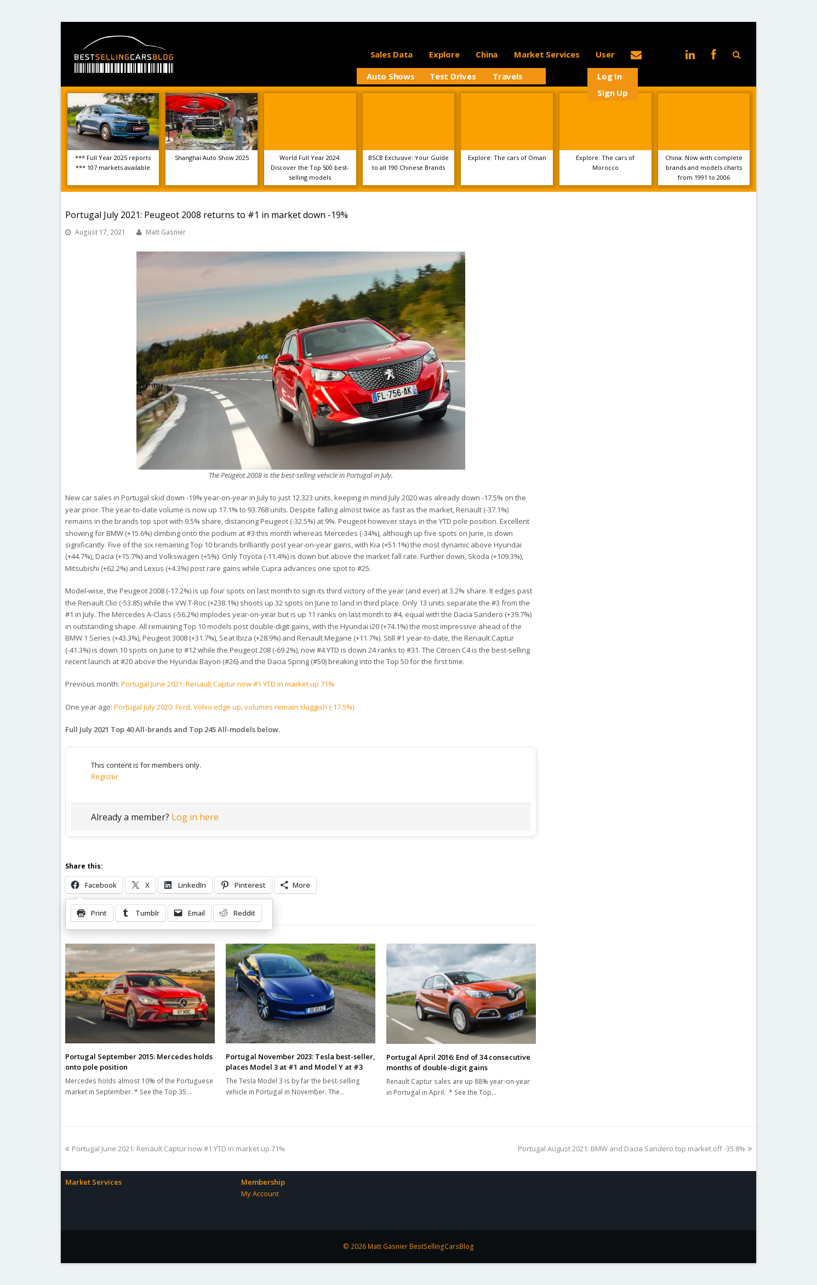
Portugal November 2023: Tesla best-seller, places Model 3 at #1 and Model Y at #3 (300, 1062)
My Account (260, 1193)
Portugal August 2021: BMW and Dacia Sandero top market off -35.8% (635, 1148)
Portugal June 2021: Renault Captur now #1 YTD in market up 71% (227, 684)
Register (104, 776)
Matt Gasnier (166, 232)
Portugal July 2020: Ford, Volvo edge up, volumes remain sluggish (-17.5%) (234, 707)
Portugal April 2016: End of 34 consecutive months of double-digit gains (458, 1062)
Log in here (195, 817)
